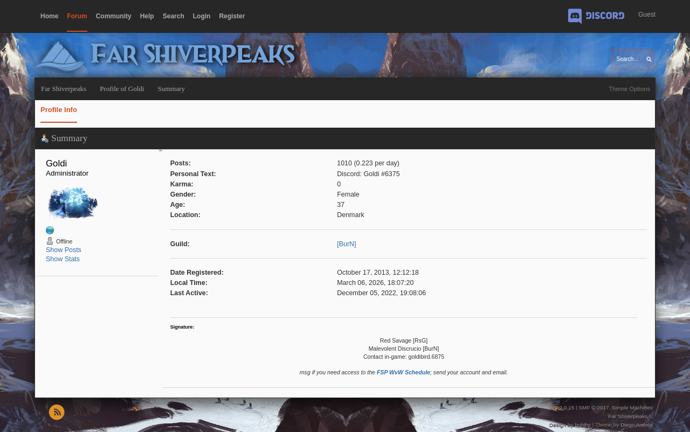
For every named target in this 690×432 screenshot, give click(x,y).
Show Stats (63, 259)
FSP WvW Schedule (403, 372)
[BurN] (346, 244)
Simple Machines (632, 407)
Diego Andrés (636, 425)
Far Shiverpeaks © (630, 416)
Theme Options (629, 89)
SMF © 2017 (593, 407)
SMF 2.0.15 (561, 407)
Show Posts (63, 250)
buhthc (583, 425)
